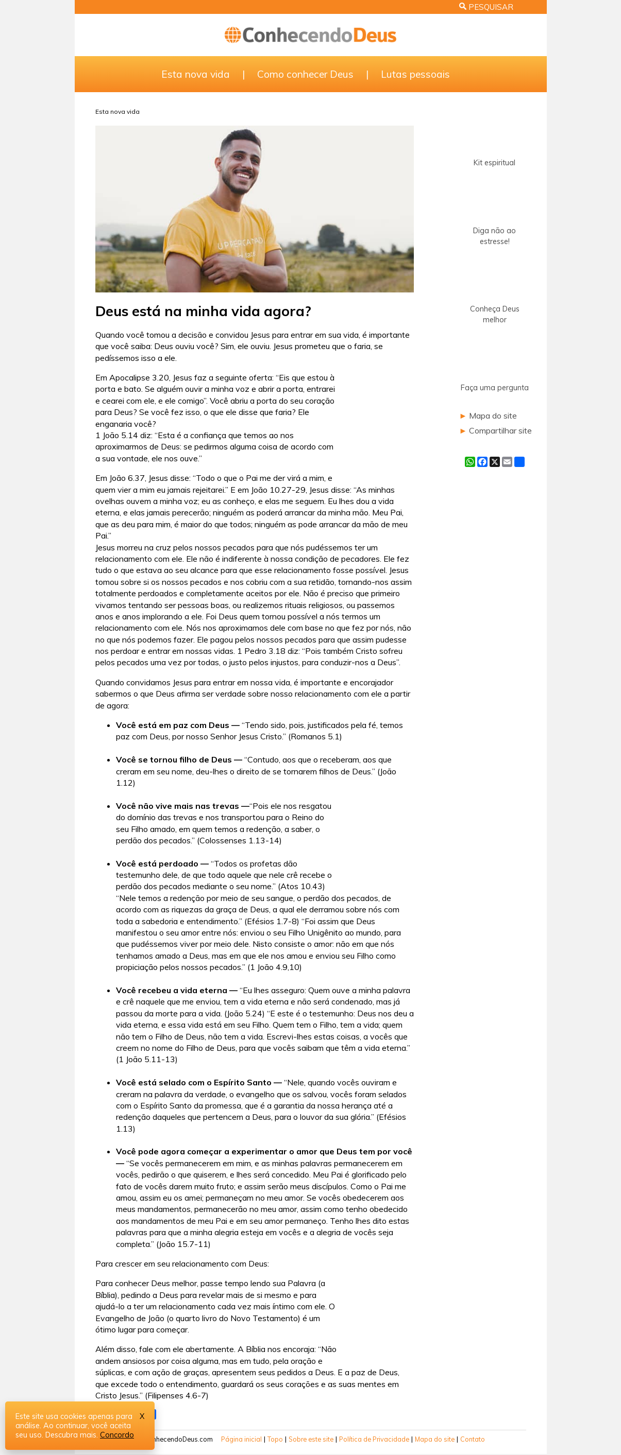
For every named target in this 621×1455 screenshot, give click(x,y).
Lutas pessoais (415, 74)
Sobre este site (311, 1439)
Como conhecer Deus (305, 74)
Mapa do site (493, 415)
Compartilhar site (500, 430)
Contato (472, 1439)
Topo (275, 1439)
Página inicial (241, 1439)
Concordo (117, 1435)
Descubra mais (70, 1435)
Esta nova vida (195, 74)
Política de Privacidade (374, 1439)
